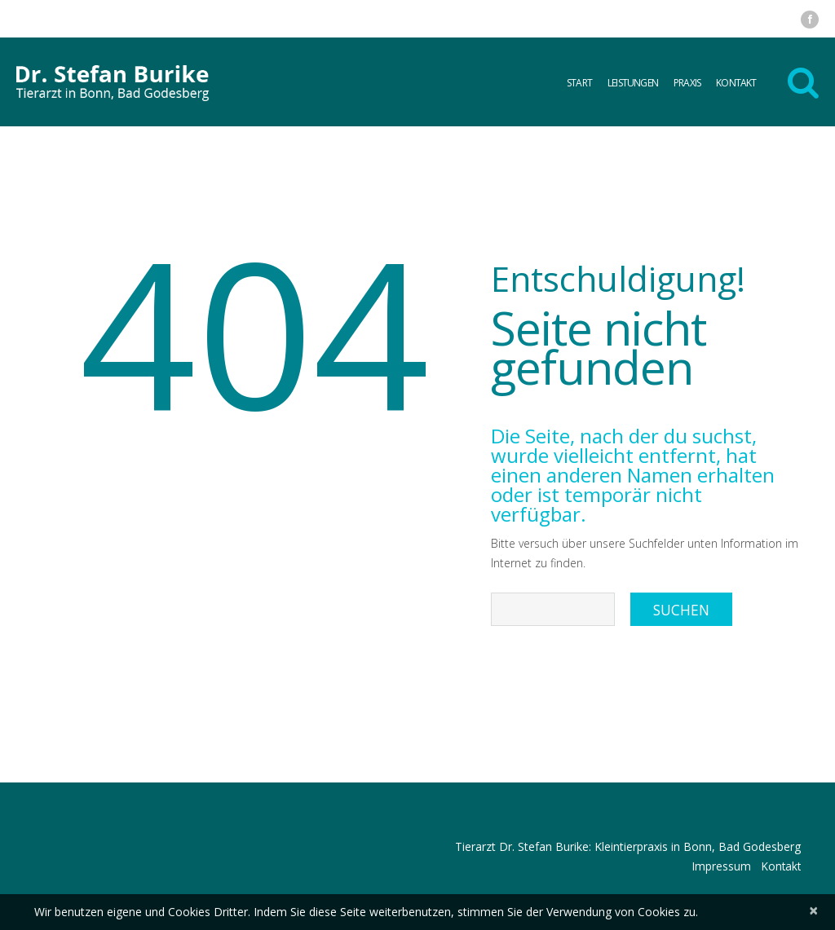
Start (579, 83)
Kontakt (736, 83)
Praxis (687, 83)
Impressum (719, 866)
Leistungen (632, 83)
